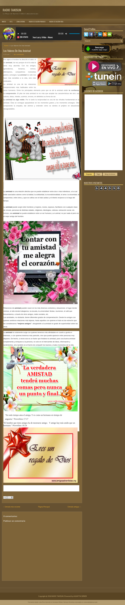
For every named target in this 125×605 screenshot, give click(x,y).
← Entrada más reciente (11, 507)
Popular (89, 174)
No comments (19, 54)
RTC (11, 21)
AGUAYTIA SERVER (80, 596)
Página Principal (44, 507)
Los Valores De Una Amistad (17, 50)
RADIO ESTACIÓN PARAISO (37, 21)
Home (6, 46)
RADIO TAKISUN (12, 10)
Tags (98, 174)
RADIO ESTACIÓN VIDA (56, 21)
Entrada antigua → (74, 507)
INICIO (4, 21)
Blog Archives (110, 174)
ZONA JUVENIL (20, 21)
